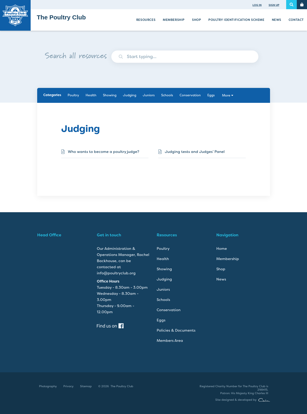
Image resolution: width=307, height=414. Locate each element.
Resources (145, 20)
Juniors (149, 95)
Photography (48, 386)
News (276, 20)
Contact (296, 20)
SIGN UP (274, 5)
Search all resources (76, 54)
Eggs (211, 95)
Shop (196, 20)
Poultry (73, 95)
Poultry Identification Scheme (236, 20)
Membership (174, 20)
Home (221, 248)
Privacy (68, 386)
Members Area (170, 340)
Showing (109, 95)
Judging (129, 95)
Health (91, 95)
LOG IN (257, 5)
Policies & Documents (176, 330)
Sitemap (86, 386)
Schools (167, 95)
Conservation (190, 95)
